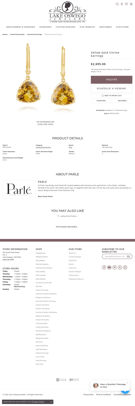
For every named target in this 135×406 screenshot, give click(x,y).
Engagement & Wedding (20, 27)
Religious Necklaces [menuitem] (43, 297)
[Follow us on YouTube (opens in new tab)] (109, 267)
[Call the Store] (8, 260)
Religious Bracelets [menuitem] (43, 316)
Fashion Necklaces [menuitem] (43, 308)
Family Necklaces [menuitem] (42, 327)
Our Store (122, 27)
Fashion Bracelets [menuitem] (42, 320)
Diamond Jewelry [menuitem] (42, 264)
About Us (72, 253)
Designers (105, 27)
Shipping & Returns (76, 279)
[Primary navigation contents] (67, 26)
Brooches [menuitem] (39, 342)
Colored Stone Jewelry (17, 34)
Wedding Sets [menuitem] (41, 334)
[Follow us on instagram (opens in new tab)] (125, 267)
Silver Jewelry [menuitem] (41, 275)
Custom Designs (75, 257)
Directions (72, 260)
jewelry (5, 34)
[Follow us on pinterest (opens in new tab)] (114, 267)
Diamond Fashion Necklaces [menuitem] (46, 312)
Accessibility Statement (122, 394)
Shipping (101, 101)
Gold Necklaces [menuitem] (41, 349)
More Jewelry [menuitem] (40, 279)
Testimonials (73, 275)
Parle (70, 147)
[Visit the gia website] (61, 380)
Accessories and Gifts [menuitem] (44, 283)
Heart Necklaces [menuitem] (42, 346)
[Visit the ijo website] (74, 380)
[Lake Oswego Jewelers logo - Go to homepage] (67, 12)
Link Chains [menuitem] (40, 357)
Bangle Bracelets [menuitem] (42, 338)
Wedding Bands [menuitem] (42, 257)
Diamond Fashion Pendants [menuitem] (46, 294)
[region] (45, 79)
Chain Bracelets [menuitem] (41, 323)
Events (71, 264)
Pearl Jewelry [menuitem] (40, 271)
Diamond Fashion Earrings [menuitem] (46, 301)
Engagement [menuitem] (40, 253)
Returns (122, 101)
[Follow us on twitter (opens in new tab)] (120, 267)
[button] (117, 4)
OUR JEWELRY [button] (87, 27)
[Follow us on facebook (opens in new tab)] (104, 267)
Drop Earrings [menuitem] (41, 360)
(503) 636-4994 (45, 124)
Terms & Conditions (103, 394)
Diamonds (45, 27)
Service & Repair (75, 271)
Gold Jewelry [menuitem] (40, 260)
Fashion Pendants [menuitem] (42, 305)
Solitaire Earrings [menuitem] (42, 353)
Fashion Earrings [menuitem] (42, 290)
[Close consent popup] (51, 402)
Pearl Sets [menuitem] (39, 364)
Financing (72, 268)
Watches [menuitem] (39, 286)
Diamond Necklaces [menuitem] (43, 331)
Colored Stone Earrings (34, 34)
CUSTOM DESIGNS (65, 27)
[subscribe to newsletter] (128, 256)
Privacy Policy (88, 394)
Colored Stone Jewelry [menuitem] (44, 268)
